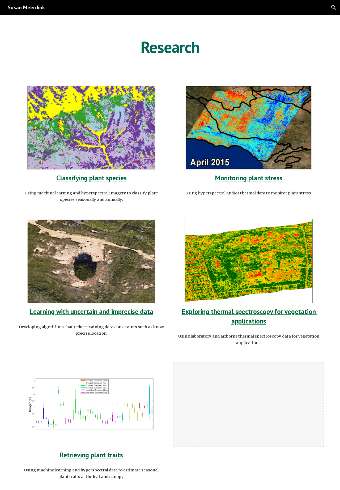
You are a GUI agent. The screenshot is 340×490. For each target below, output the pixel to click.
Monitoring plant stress (248, 177)
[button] (333, 7)
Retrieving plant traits (91, 454)
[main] (170, 47)
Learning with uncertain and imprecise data (91, 311)
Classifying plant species (91, 177)
